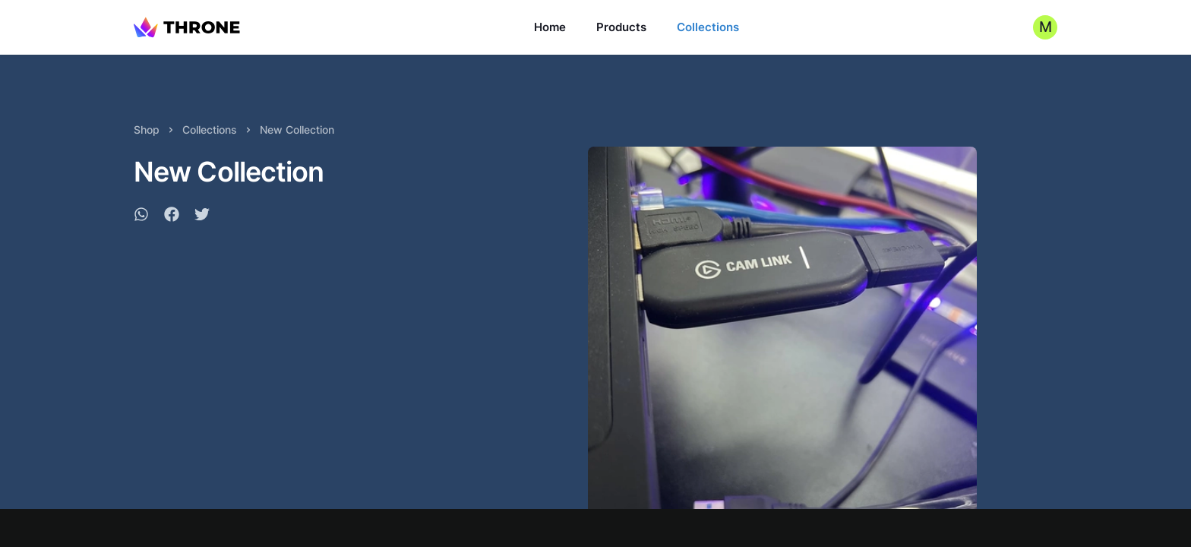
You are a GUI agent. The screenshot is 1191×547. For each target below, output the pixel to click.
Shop (147, 129)
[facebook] (171, 216)
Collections (708, 27)
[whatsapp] (141, 216)
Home (550, 27)
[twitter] (202, 216)
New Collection (297, 129)
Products (621, 27)
